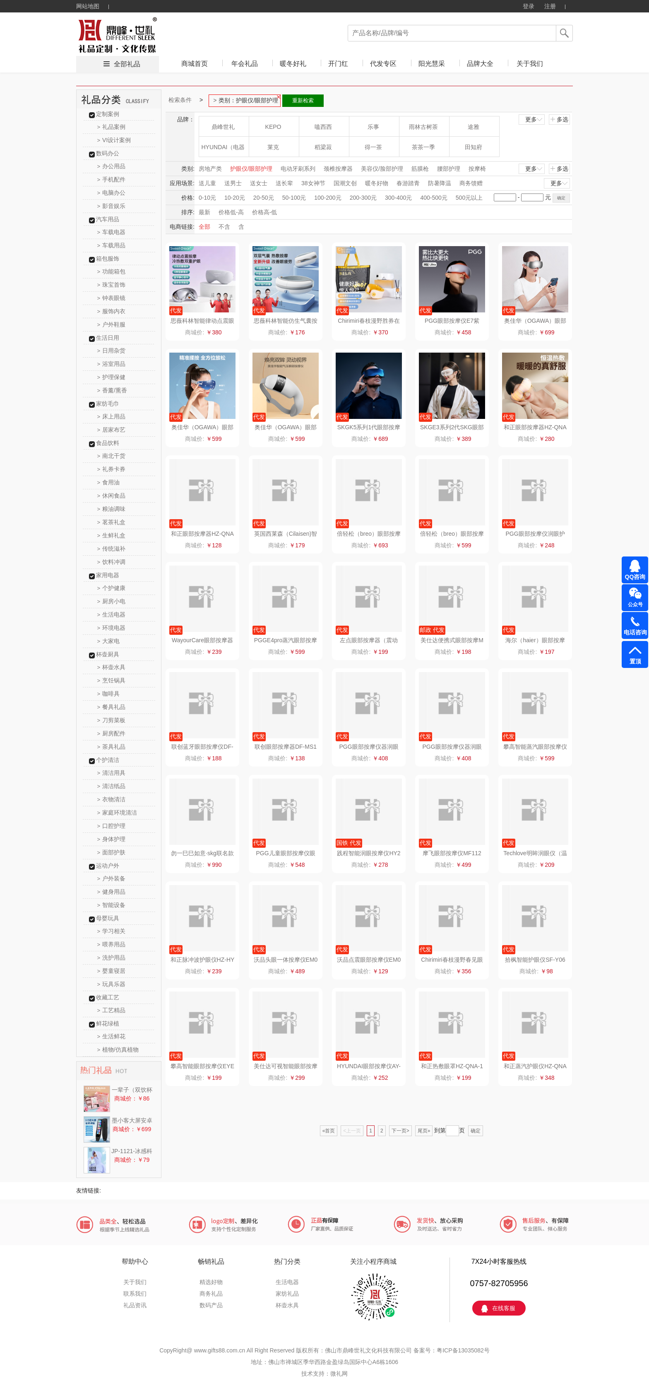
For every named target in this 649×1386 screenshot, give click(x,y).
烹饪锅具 (111, 680)
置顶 (635, 661)
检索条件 (180, 100)
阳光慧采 (431, 63)
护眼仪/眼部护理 (251, 168)
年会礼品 (244, 63)
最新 (204, 212)
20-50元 (263, 197)
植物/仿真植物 (118, 1049)
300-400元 (398, 197)
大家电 (108, 641)
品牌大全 (480, 63)
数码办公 (107, 153)
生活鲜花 (111, 1036)
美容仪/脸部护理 (382, 168)
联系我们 (135, 1293)
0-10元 (207, 197)
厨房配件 (111, 733)
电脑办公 (111, 192)
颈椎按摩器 (338, 168)
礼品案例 (111, 126)
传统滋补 (111, 548)
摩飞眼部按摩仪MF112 (452, 853)
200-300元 (363, 197)
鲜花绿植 (107, 1023)
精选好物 (211, 1282)
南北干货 (111, 455)
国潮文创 (345, 183)
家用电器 (107, 575)
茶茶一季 (423, 147)
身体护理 (111, 839)
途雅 (473, 126)
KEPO (273, 126)
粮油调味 (111, 509)
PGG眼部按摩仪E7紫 (452, 320)
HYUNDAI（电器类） (223, 150)
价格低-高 (231, 212)
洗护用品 (111, 957)
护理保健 (111, 377)
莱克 (273, 147)
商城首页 (194, 63)
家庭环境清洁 (117, 812)
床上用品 (111, 416)
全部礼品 (127, 64)
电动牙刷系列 (298, 168)
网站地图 (87, 6)
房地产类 (210, 168)
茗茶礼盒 (111, 522)
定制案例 (107, 114)
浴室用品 (111, 363)
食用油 (108, 482)
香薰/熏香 (112, 390)
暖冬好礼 (293, 63)
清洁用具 (111, 772)
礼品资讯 (135, 1305)
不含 (224, 226)
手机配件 (111, 179)
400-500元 (433, 197)
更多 (534, 119)
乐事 (373, 126)
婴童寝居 (111, 971)
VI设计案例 (114, 140)
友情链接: (88, 1190)
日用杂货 (111, 350)
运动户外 (107, 865)
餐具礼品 (111, 707)
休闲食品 (111, 495)
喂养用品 (111, 944)
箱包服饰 (107, 258)
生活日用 (107, 337)
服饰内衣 (111, 311)
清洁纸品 (111, 786)
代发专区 (383, 63)
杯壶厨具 (107, 654)
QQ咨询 (635, 576)
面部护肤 (111, 852)
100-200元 (327, 197)
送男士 (233, 183)
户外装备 (111, 878)
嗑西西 (323, 126)
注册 (550, 6)
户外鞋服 (111, 324)
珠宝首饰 (111, 284)
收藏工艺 (107, 997)
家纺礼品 (287, 1293)
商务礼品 (211, 1293)
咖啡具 (108, 693)
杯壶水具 (111, 667)
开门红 (338, 63)
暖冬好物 (376, 183)
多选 (559, 119)
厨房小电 (111, 601)
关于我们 (530, 63)
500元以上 (469, 197)
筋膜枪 (420, 168)
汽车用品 (107, 219)
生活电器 (111, 614)
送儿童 (207, 183)
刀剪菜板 (111, 720)
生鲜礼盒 (111, 535)
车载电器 (111, 232)
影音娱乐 (111, 206)
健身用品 (111, 891)
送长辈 (284, 183)
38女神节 (313, 183)
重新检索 (303, 100)
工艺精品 (111, 1010)
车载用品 (111, 245)
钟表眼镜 (111, 298)
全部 (204, 226)
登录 (528, 6)
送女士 (258, 183)
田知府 (473, 147)
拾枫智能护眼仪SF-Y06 (535, 959)
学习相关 (111, 931)
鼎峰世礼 (223, 126)
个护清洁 (107, 760)
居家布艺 (111, 429)
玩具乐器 (111, 984)
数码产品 (211, 1305)
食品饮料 (107, 443)
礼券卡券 (111, 469)
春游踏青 (408, 183)
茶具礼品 (111, 746)
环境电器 (111, 627)
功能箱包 (111, 271)
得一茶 (373, 147)
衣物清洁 (111, 799)
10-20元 (234, 197)
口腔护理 (111, 825)
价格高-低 (264, 212)
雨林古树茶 (423, 126)
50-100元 (294, 197)
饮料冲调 (111, 562)
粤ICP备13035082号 (463, 1350)
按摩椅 (477, 168)
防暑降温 (439, 183)
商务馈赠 (471, 183)
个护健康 (111, 588)
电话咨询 (635, 632)
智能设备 (111, 905)
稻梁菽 (323, 147)
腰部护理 (448, 168)
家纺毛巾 (107, 403)
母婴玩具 (107, 918)
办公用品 (111, 166)
